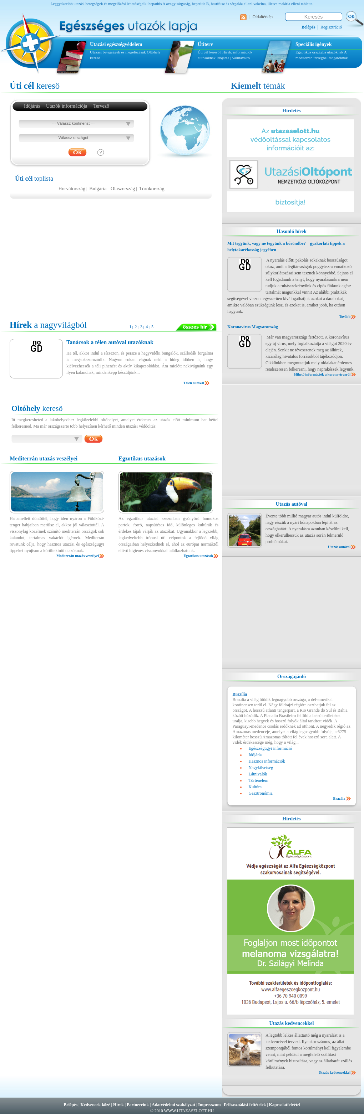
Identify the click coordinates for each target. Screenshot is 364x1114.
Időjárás (223, 58)
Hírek (118, 1104)
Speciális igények (313, 44)
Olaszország (123, 188)
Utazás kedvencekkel (291, 1023)
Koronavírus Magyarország (252, 326)
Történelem (258, 780)
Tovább (344, 317)
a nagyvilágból (48, 325)
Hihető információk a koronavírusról (322, 374)
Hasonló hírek (292, 231)
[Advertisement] (111, 256)
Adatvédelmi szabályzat (173, 1104)
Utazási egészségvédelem (116, 44)
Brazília (339, 798)
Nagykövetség (261, 767)
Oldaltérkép (262, 16)
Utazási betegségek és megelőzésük (118, 52)
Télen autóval (193, 383)
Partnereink (138, 1104)
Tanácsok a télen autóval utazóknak (109, 342)
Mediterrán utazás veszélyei (77, 556)
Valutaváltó (241, 58)
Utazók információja (66, 106)
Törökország (152, 188)
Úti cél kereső (208, 52)
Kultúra (255, 786)
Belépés (70, 1104)
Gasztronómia (261, 793)
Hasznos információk (267, 761)
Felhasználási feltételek (245, 1104)
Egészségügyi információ (270, 748)
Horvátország (71, 188)
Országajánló (291, 676)
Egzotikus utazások (198, 556)
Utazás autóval (291, 504)
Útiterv (205, 44)
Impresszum (209, 1104)
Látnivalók (258, 774)
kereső (35, 86)
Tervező (101, 106)
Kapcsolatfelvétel (284, 1104)
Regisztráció (331, 27)
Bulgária (97, 188)
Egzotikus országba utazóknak (319, 52)
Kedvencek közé (95, 1104)
